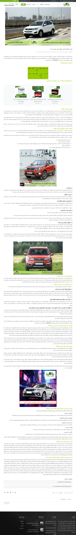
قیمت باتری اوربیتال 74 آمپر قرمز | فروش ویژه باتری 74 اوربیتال (38, 95)
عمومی (68, 499)
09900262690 (55, 60)
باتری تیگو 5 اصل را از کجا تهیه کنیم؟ (64, 482)
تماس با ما (29, 4)
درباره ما (33, 4)
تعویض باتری (53, 58)
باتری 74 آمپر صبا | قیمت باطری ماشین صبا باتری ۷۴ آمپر (55, 95)
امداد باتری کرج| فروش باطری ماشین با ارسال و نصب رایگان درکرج (50, 523)
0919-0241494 (9, 5)
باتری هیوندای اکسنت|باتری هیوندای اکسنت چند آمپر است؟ (32, 529)
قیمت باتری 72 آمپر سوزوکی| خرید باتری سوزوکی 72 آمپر (21, 95)
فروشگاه (41, 4)
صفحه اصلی (47, 4)
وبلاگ (38, 4)
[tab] (38, 482)
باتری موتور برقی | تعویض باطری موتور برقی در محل (32, 523)
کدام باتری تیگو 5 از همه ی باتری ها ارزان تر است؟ (62, 486)
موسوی (60, 492)
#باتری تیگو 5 (63, 499)
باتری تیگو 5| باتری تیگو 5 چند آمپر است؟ (61, 49)
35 (8, 503)
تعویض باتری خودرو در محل (51, 528)
